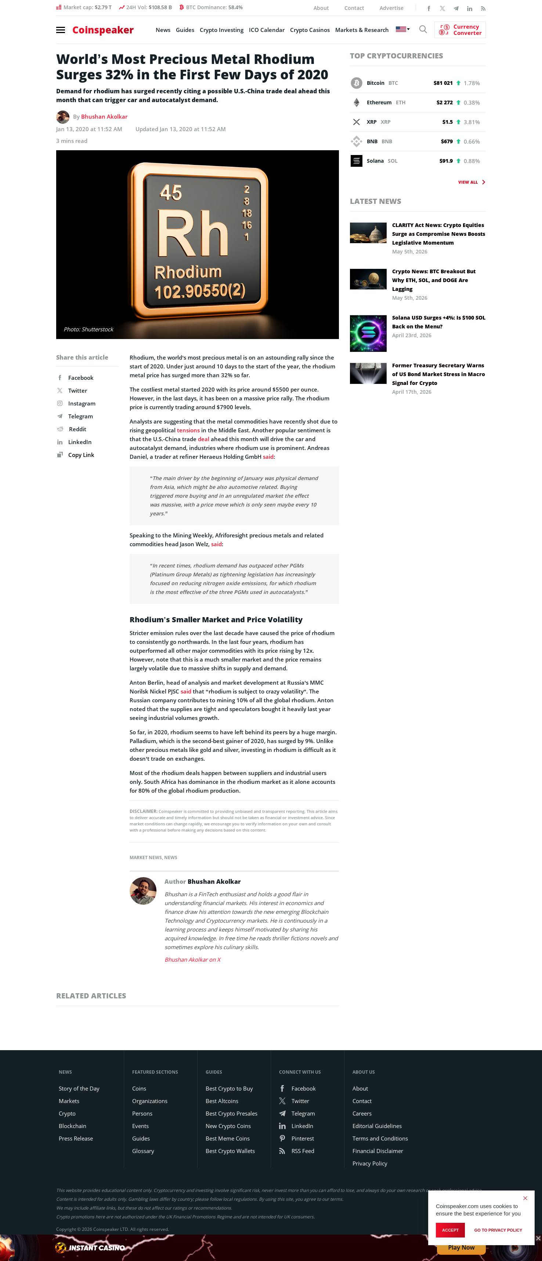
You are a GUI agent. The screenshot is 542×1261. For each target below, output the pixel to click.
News (163, 29)
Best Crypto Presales (231, 1113)
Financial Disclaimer (378, 1150)
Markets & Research (362, 29)
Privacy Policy (370, 1163)
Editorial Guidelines (377, 1126)
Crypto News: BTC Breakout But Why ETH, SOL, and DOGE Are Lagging (434, 280)
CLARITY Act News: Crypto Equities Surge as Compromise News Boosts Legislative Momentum (438, 233)
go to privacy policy (498, 1230)
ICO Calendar (267, 29)
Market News (146, 857)
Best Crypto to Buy (229, 1088)
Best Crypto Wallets (230, 1150)
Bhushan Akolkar (104, 116)
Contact (354, 7)
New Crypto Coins (228, 1126)
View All (468, 182)
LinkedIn (74, 442)
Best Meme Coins (228, 1138)
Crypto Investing (221, 29)
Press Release (76, 1138)
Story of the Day (79, 1088)
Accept (450, 1230)
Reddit (71, 429)
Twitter (72, 390)
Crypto (67, 1113)
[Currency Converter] (460, 29)
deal (203, 439)
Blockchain (72, 1126)
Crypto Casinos (310, 29)
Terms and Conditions (380, 1138)
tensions (188, 430)
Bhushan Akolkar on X (192, 959)
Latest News (375, 201)
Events (140, 1126)
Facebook (75, 377)
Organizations (149, 1101)
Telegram (75, 416)
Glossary (143, 1150)
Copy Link (75, 454)
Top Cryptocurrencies (396, 56)
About (321, 7)
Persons (142, 1113)
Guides (185, 29)
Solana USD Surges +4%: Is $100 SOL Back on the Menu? (438, 322)
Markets (69, 1101)
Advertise (392, 7)
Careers (362, 1113)
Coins (139, 1088)
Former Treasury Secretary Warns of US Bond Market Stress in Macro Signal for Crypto (438, 374)
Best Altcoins (222, 1101)
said (268, 456)
